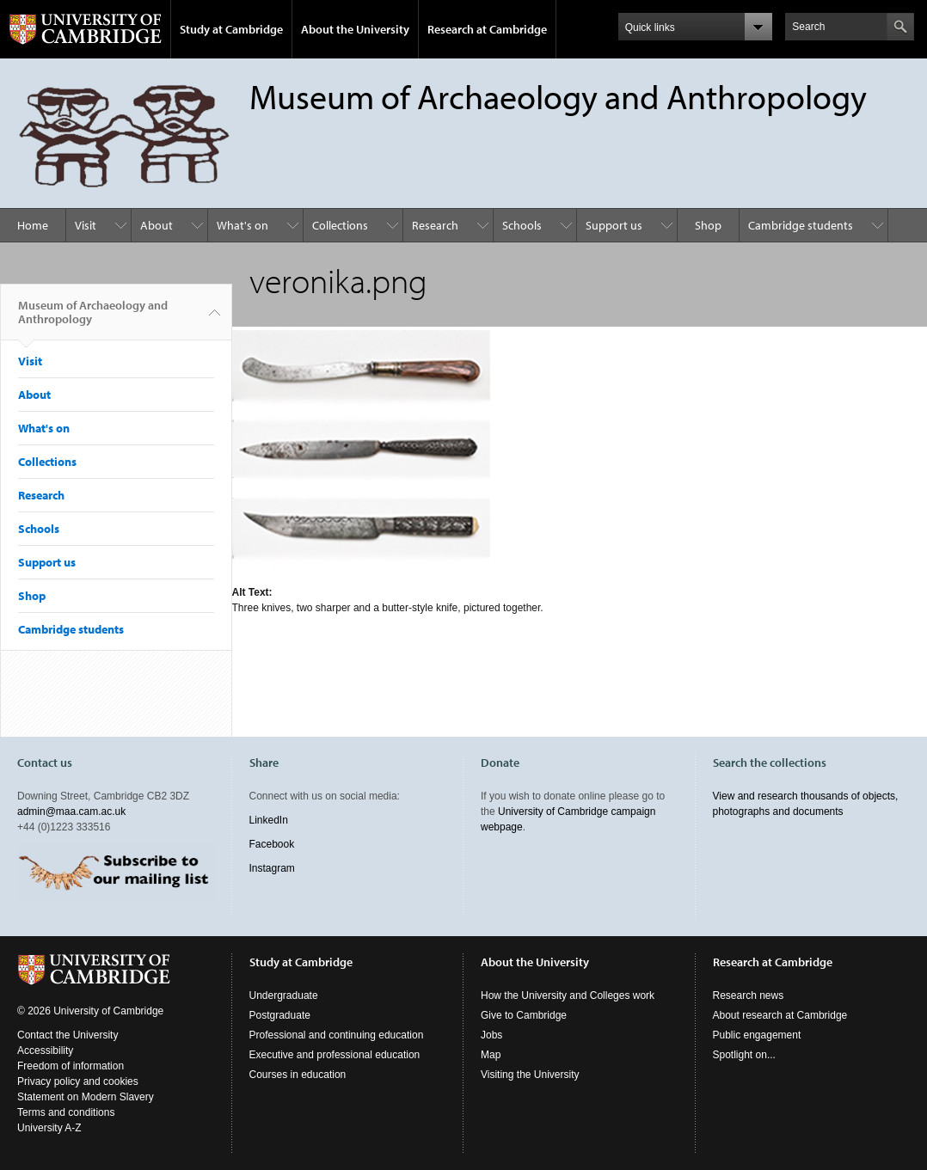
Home (32, 225)
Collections (340, 225)
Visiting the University (530, 1075)
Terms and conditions (65, 1112)
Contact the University (67, 1035)
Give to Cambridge (524, 1015)
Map (490, 1055)
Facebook (272, 844)
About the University (355, 29)
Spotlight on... (744, 1055)
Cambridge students (800, 225)
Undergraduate (283, 995)
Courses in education (298, 1075)
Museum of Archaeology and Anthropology (93, 318)
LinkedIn (268, 820)
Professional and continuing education (336, 1035)
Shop (708, 225)
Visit (85, 225)
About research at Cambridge (780, 1015)
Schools (522, 225)
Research (435, 225)
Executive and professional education (335, 1055)
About (156, 225)
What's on (242, 225)
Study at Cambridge (231, 29)
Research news (748, 995)
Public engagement (757, 1035)
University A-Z (49, 1128)
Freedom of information (70, 1066)
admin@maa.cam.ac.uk (71, 812)
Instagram (272, 868)
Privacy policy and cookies (77, 1081)
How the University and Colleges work (567, 995)
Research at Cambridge (487, 29)
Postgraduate (279, 1015)
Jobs (491, 1035)
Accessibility (45, 1050)
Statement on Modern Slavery (85, 1097)
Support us (614, 225)
